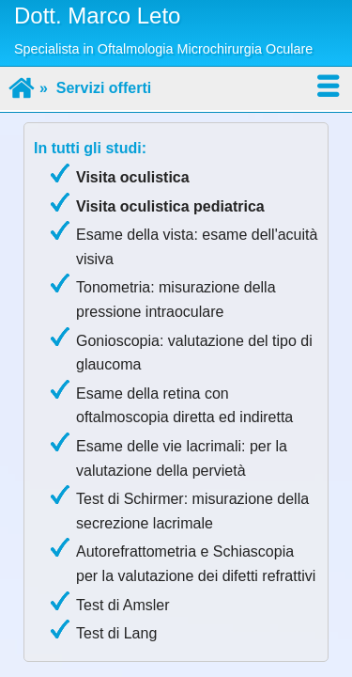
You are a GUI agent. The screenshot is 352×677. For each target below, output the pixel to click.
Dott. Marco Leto (97, 15)
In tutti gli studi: (90, 148)
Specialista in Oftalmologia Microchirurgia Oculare (163, 48)
